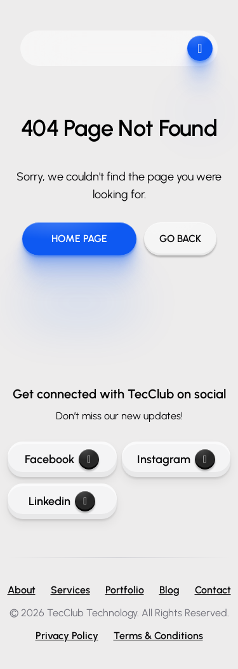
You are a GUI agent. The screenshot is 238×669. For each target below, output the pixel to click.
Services (70, 590)
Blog (169, 590)
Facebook (62, 459)
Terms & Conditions (158, 636)
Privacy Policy (67, 636)
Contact (213, 590)
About (22, 590)
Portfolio (124, 590)
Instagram (176, 459)
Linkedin (62, 501)
